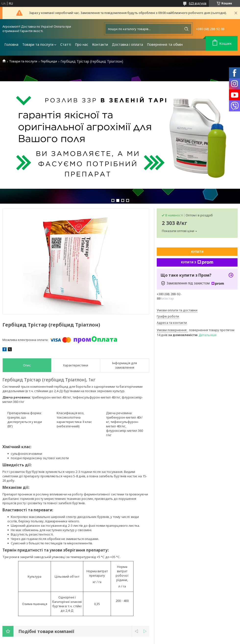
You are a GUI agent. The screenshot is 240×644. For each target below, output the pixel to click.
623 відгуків (197, 3)
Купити (197, 252)
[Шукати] (186, 29)
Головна (11, 44)
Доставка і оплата (127, 44)
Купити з (197, 262)
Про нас (81, 44)
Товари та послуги (37, 44)
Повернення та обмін (165, 44)
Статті (65, 44)
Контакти (100, 44)
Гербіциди (49, 61)
